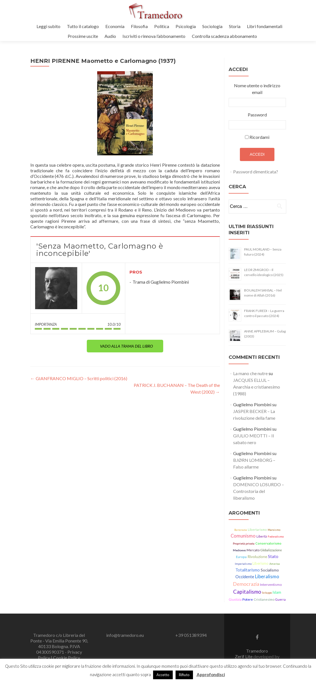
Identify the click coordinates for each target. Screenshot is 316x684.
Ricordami (259, 137)
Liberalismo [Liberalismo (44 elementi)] (267, 576)
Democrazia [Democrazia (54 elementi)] (246, 584)
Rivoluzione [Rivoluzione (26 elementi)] (257, 556)
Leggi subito (48, 26)
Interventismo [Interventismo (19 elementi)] (271, 584)
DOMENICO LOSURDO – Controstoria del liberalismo (258, 491)
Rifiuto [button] (184, 674)
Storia (234, 26)
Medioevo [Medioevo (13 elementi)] (239, 550)
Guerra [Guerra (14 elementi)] (280, 599)
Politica (161, 26)
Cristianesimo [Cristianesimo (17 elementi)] (264, 599)
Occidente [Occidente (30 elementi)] (244, 576)
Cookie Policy (66, 657)
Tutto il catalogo (83, 26)
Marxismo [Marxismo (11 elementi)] (274, 529)
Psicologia (186, 26)
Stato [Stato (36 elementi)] (273, 556)
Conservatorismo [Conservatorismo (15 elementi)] (268, 543)
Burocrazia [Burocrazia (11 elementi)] (240, 529)
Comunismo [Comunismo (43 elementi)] (243, 536)
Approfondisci (211, 674)
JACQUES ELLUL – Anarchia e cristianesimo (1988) (256, 386)
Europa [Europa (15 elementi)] (241, 557)
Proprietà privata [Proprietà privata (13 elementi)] (243, 543)
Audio (110, 36)
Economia (114, 26)
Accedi (257, 154)
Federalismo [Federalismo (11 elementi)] (276, 536)
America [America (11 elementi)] (274, 563)
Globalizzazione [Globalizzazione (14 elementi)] (271, 550)
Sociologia (212, 26)
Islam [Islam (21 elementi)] (277, 592)
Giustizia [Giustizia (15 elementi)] (235, 599)
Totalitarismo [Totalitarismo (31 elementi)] (247, 569)
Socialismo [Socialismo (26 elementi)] (270, 570)
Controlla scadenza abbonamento (224, 36)
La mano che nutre (250, 373)
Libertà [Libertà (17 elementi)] (261, 536)
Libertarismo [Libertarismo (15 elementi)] (257, 529)
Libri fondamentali (264, 26)
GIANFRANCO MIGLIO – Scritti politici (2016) (78, 378)
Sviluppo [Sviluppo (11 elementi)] (267, 592)
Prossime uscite (83, 36)
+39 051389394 (191, 635)
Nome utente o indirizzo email (257, 89)
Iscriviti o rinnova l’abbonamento (153, 36)
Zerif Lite (244, 656)
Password (257, 114)
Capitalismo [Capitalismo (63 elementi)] (247, 592)
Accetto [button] (162, 674)
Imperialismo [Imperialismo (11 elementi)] (243, 563)
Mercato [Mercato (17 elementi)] (253, 550)
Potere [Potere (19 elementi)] (247, 599)
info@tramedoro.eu (125, 635)
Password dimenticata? (255, 171)
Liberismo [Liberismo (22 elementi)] (261, 563)
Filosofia (139, 26)
